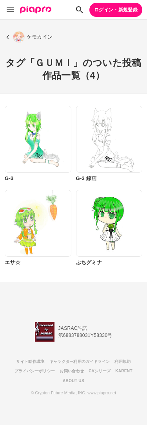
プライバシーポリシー (35, 371)
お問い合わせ (72, 371)
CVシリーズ (100, 371)
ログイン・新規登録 (116, 10)
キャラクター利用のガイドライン (79, 361)
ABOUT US (73, 381)
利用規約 (122, 361)
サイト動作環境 (30, 361)
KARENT (123, 371)
